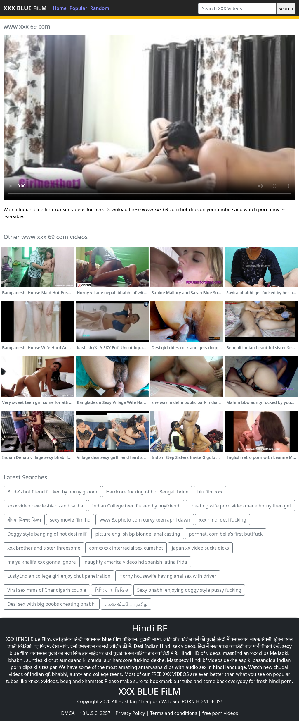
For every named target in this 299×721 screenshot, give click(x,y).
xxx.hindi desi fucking (222, 520)
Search (285, 8)
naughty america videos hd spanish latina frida (136, 562)
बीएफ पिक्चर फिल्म (24, 520)
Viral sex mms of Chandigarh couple (46, 590)
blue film (111, 639)
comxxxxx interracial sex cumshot (126, 548)
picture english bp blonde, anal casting (137, 534)
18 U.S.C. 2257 (95, 713)
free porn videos (220, 713)
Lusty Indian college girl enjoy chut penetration (58, 576)
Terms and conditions (173, 713)
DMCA (68, 713)
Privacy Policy (130, 713)
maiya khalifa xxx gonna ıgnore (41, 562)
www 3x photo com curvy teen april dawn (144, 520)
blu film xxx (209, 491)
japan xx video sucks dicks (200, 548)
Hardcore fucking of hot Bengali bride (147, 491)
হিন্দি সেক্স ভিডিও (111, 590)
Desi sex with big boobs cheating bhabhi (51, 604)
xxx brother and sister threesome (43, 548)
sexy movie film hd (70, 520)
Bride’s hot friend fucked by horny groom (52, 491)
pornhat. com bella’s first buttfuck (226, 534)
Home (60, 8)
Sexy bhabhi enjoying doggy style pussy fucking (189, 590)
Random (99, 8)
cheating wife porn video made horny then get (240, 506)
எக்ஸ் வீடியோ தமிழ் (126, 604)
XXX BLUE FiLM (25, 8)
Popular (78, 8)
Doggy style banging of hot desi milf (46, 534)
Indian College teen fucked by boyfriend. (136, 506)
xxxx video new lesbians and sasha (45, 506)
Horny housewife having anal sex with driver (167, 576)
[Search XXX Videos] (237, 8)
